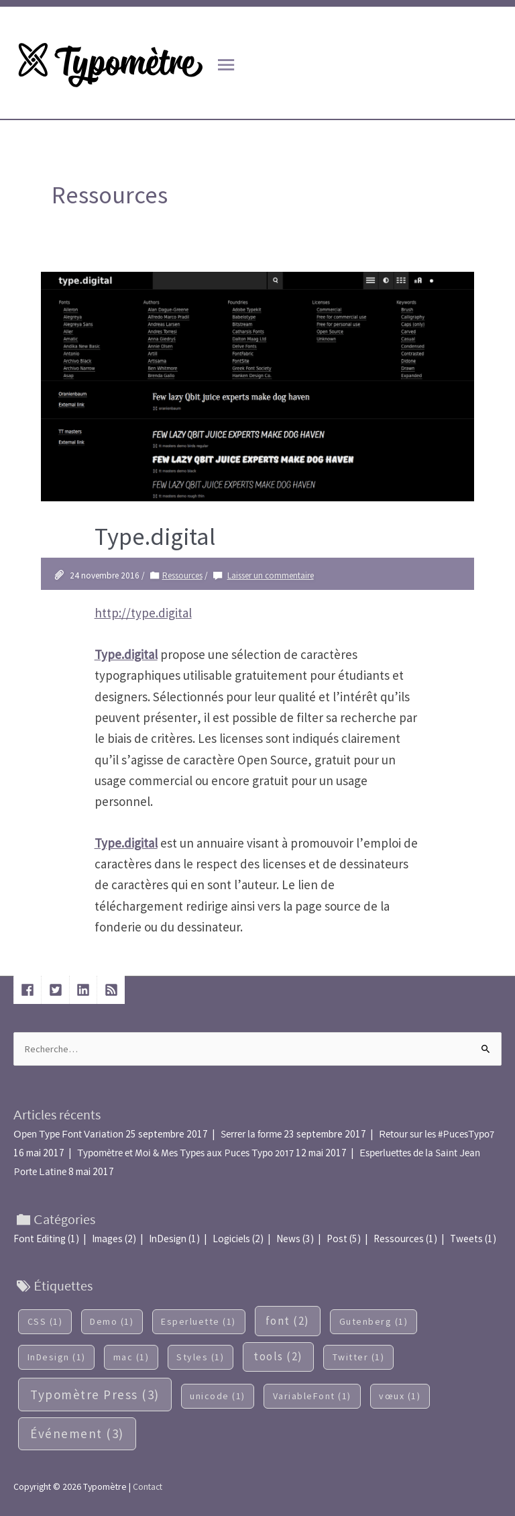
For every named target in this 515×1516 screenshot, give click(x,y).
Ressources (182, 575)
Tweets (466, 1238)
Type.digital (155, 536)
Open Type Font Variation (68, 1134)
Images (107, 1238)
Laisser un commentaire (270, 575)
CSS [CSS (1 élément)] (45, 1321)
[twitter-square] (57, 989)
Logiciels (231, 1238)
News (288, 1238)
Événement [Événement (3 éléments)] (77, 1433)
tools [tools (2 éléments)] (278, 1356)
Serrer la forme (251, 1134)
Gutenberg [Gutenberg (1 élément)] (373, 1321)
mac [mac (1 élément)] (131, 1357)
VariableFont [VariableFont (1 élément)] (312, 1396)
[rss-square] (113, 989)
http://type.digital (143, 613)
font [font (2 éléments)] (288, 1320)
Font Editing (39, 1238)
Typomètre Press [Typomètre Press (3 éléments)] (95, 1394)
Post (337, 1238)
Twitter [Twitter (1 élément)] (359, 1357)
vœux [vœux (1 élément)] (399, 1396)
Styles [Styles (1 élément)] (200, 1357)
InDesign (167, 1238)
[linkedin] (85, 989)
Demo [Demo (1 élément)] (111, 1321)
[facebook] (29, 989)
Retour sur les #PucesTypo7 (436, 1134)
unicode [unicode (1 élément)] (217, 1396)
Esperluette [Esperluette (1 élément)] (198, 1321)
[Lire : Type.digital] (258, 385)
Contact (147, 1486)
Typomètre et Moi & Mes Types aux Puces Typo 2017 (185, 1153)
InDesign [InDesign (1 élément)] (56, 1357)
